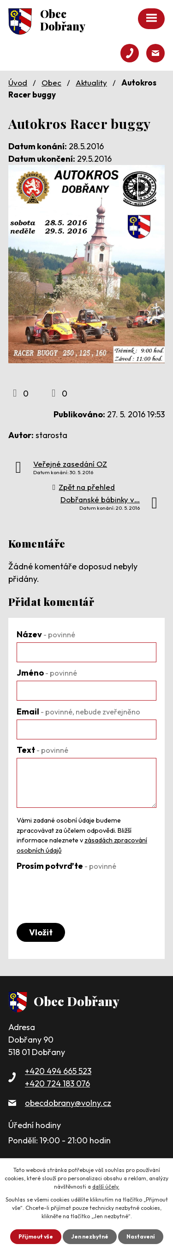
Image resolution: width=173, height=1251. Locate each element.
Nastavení (140, 1236)
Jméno (47, 672)
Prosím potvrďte (66, 865)
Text (42, 749)
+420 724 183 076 (57, 1083)
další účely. (105, 1186)
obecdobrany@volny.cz (68, 1103)
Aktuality (91, 82)
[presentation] (86, 892)
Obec (51, 82)
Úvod (17, 82)
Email (78, 711)
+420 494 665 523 (58, 1071)
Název (46, 634)
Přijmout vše (35, 1236)
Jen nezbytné (89, 1236)
